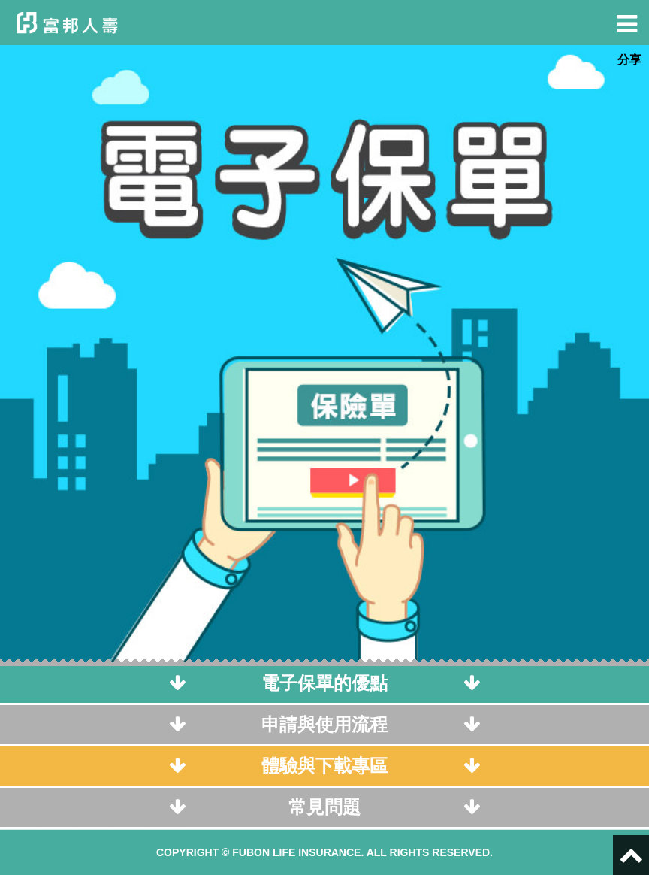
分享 (629, 59)
